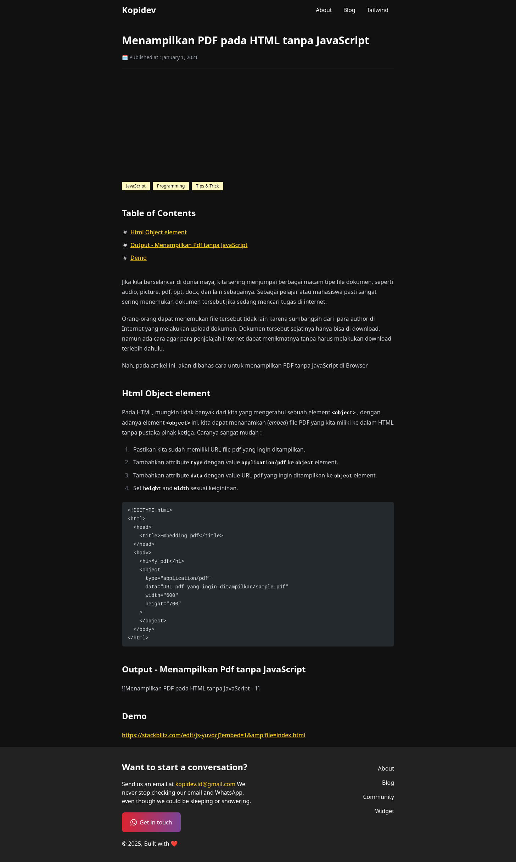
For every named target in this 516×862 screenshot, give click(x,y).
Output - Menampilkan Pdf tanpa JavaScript (189, 245)
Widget (384, 811)
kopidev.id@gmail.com (206, 784)
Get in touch (151, 822)
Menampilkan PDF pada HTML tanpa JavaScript (245, 40)
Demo (138, 258)
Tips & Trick (207, 186)
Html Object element (158, 232)
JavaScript (136, 186)
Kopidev (139, 10)
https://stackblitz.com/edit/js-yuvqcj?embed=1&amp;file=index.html (213, 735)
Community (378, 797)
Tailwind (377, 10)
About (324, 10)
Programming (171, 186)
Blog (349, 10)
